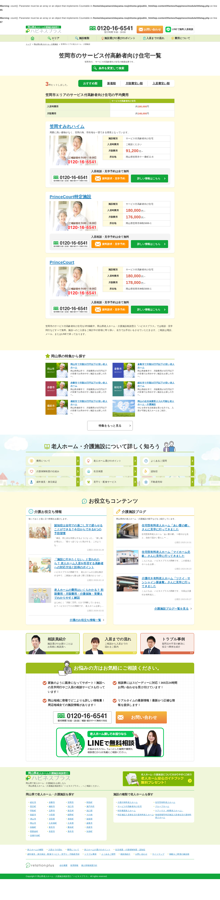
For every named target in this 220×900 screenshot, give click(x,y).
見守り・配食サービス (101, 482)
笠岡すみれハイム (67, 126)
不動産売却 (153, 482)
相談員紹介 (125, 854)
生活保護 (95, 471)
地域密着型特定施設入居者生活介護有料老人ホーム (173, 816)
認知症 (151, 471)
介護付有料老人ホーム (128, 802)
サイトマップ (158, 854)
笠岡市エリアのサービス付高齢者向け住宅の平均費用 (87, 95)
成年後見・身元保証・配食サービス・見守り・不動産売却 (53, 854)
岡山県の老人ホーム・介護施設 (46, 44)
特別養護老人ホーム (127, 810)
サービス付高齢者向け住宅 (130, 806)
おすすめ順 (90, 83)
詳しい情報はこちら (148, 178)
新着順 (111, 83)
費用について (180, 38)
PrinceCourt (62, 262)
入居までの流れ (153, 38)
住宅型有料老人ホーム (165, 802)
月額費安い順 (134, 83)
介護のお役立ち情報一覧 (85, 620)
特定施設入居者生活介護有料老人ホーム (136, 815)
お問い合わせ (144, 717)
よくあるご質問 (156, 460)
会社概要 (63, 865)
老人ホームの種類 (35, 849)
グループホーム (162, 806)
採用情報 (74, 865)
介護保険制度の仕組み (44, 471)
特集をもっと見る (110, 425)
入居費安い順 (161, 83)
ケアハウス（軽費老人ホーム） (169, 810)
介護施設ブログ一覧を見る (171, 608)
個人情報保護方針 (89, 865)
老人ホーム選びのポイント (104, 460)
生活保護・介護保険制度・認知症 (130, 849)
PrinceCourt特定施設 (70, 196)
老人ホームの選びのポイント (97, 849)
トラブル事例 (90, 854)
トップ (28, 44)
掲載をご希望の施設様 (179, 854)
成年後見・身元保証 (43, 481)
